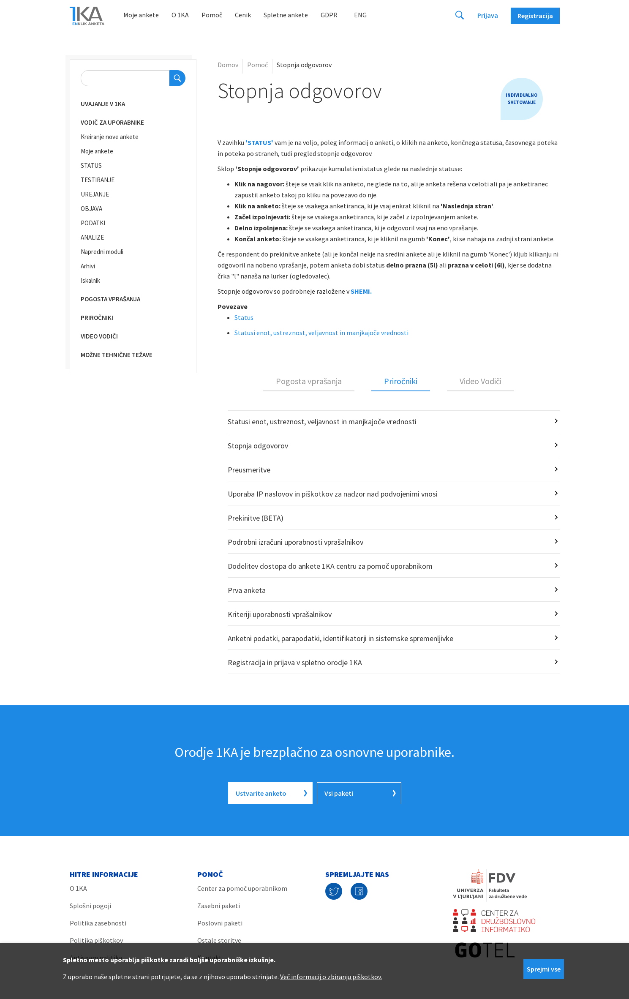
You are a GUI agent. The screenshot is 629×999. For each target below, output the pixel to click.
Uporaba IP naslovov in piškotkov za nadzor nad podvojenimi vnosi (333, 494)
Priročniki (97, 318)
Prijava (487, 15)
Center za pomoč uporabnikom (242, 888)
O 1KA (180, 15)
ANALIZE (92, 237)
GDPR (329, 15)
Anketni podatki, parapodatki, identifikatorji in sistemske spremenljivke (340, 638)
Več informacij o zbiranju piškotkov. (331, 976)
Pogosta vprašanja (110, 299)
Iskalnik (90, 280)
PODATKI (93, 223)
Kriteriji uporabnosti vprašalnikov (280, 614)
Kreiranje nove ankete (110, 137)
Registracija (535, 15)
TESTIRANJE (97, 180)
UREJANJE (95, 194)
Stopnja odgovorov (258, 445)
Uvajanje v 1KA (103, 104)
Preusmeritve (249, 470)
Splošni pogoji (90, 905)
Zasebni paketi (218, 905)
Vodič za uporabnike (112, 122)
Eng (360, 15)
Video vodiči (99, 336)
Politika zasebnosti (98, 923)
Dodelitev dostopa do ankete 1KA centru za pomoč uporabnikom (330, 566)
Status (243, 317)
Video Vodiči (480, 381)
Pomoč (211, 15)
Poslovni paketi (219, 923)
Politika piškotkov (96, 940)
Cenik (243, 15)
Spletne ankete (286, 15)
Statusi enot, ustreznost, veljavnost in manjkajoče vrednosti (321, 332)
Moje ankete (141, 15)
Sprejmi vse (544, 969)
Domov (228, 64)
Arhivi (88, 266)
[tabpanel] (389, 542)
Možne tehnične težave (116, 355)
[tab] (308, 381)
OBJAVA (91, 209)
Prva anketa (247, 590)
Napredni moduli (102, 252)
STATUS (91, 165)
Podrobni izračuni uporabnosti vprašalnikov (295, 542)
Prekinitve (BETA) (255, 518)
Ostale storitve (219, 940)
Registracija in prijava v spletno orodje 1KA (295, 662)
